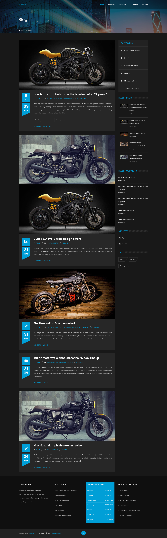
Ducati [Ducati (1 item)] (122, 259)
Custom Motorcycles (54, 327)
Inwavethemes (56, 533)
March (124, 244)
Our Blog (145, 4)
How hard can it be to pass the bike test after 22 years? (70, 94)
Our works (134, 4)
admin (38, 98)
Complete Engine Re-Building (66, 490)
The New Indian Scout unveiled (54, 323)
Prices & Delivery (125, 516)
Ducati (37, 120)
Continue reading (42, 126)
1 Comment (65, 450)
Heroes (47, 120)
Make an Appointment (128, 500)
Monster (55, 243)
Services (122, 4)
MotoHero (22, 4)
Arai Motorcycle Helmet (126, 211)
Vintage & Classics (67, 98)
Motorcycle (59, 120)
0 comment (66, 243)
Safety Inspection (62, 495)
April (124, 238)
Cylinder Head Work (63, 500)
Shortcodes (124, 490)
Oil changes (60, 511)
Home (102, 4)
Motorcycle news (53, 98)
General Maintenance (63, 516)
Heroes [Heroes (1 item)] (132, 259)
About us (111, 4)
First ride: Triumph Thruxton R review (58, 445)
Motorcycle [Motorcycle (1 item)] (123, 266)
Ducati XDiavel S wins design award (58, 239)
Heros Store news (53, 362)
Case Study (124, 505)
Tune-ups (59, 505)
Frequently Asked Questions (130, 511)
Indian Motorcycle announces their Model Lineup (66, 358)
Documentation (125, 495)
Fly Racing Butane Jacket (126, 177)
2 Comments (81, 98)
